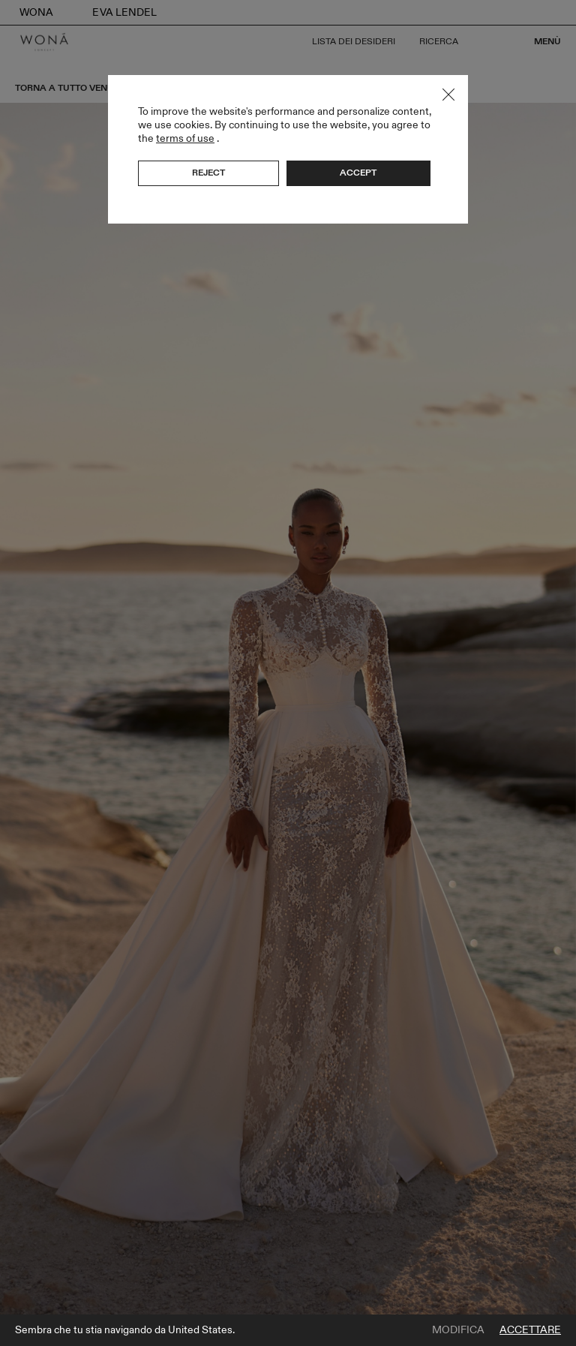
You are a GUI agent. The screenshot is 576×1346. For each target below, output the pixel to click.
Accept (358, 173)
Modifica (458, 1330)
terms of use (185, 138)
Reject (208, 173)
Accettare (530, 1330)
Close (448, 95)
